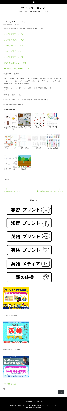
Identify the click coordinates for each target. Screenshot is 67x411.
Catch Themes (37, 407)
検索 (4, 389)
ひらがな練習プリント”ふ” (14, 45)
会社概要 (40, 401)
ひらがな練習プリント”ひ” (14, 40)
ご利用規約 (28, 401)
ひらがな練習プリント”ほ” (14, 57)
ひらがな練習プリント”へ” (14, 51)
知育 (8, 179)
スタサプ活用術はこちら (9, 384)
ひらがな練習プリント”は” (14, 34)
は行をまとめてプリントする (15, 63)
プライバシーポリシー (50, 405)
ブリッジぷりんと (33, 8)
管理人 (18, 24)
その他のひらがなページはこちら (17, 68)
